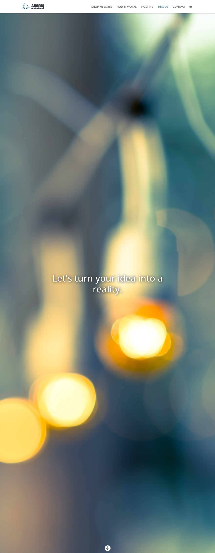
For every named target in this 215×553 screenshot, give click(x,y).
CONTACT (179, 7)
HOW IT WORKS (127, 7)
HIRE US (163, 7)
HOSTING (147, 7)
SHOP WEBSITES (101, 7)
